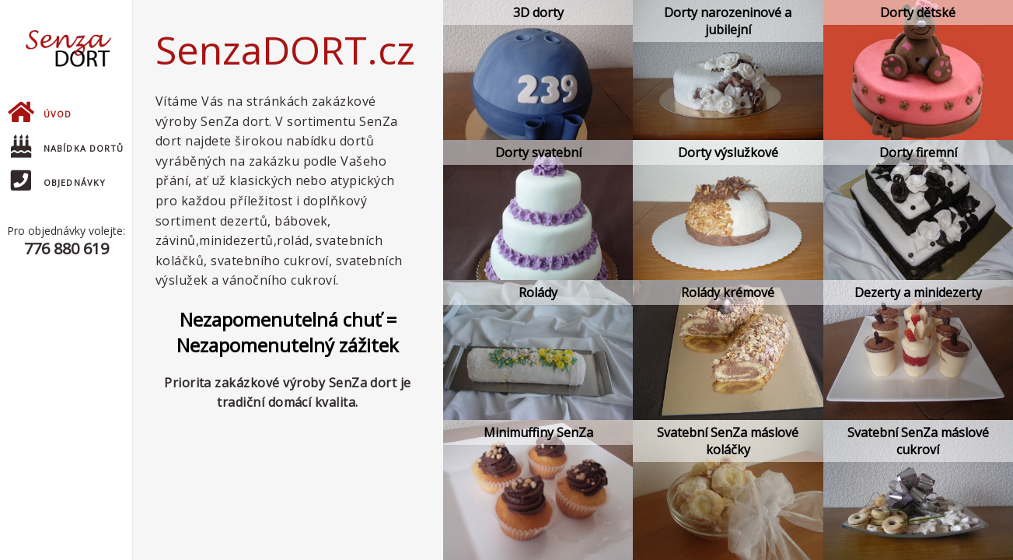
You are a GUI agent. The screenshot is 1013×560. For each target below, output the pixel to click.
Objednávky (58, 182)
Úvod (40, 113)
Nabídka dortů (67, 148)
